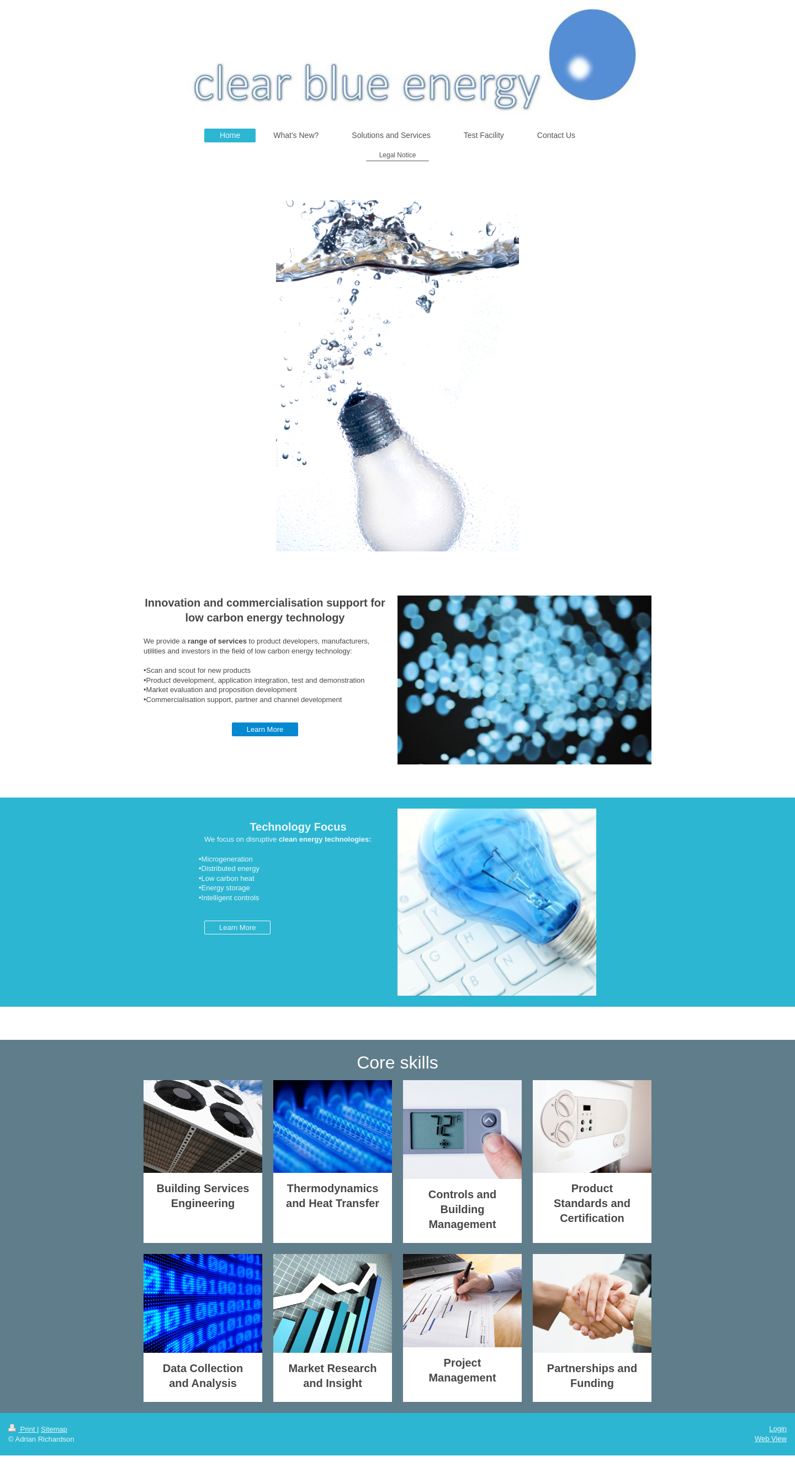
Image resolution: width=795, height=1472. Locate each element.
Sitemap (54, 1429)
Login (778, 1429)
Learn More (265, 729)
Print (22, 1429)
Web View (771, 1438)
